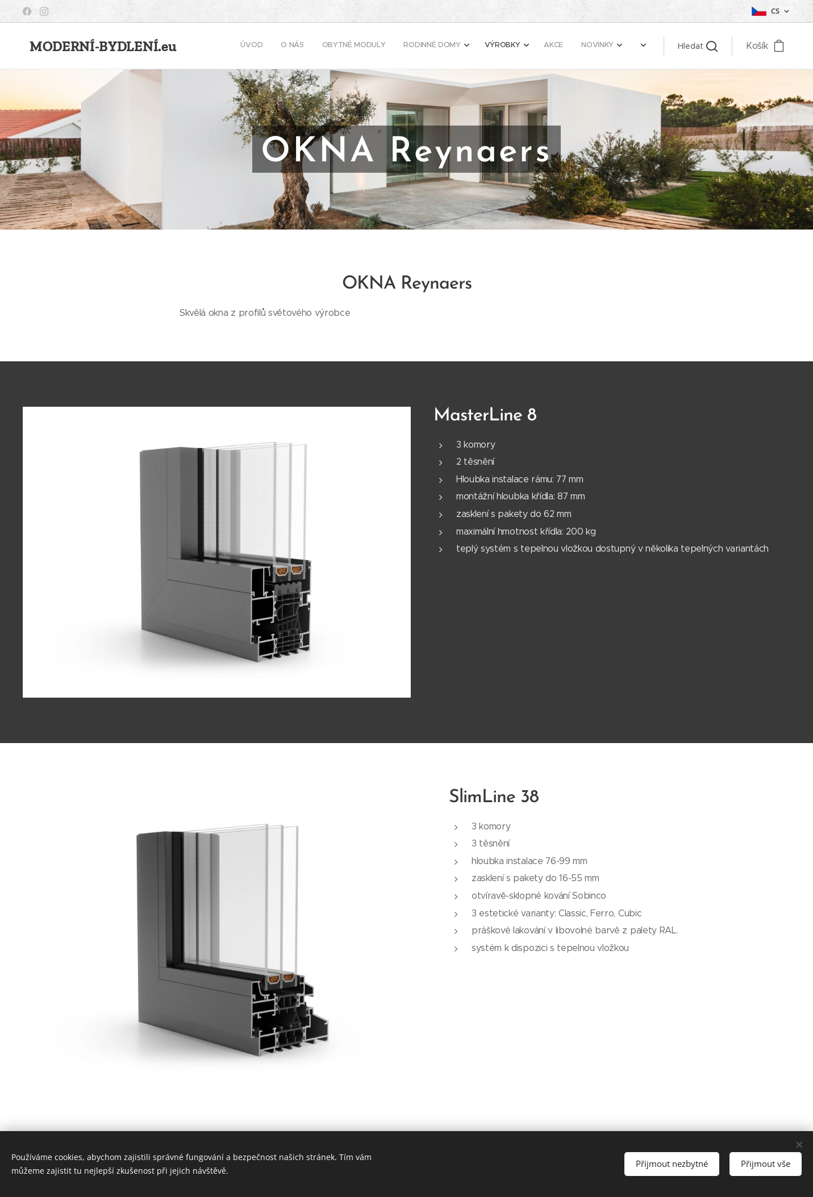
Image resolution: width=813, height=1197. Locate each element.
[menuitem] (309, 46)
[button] (698, 46)
